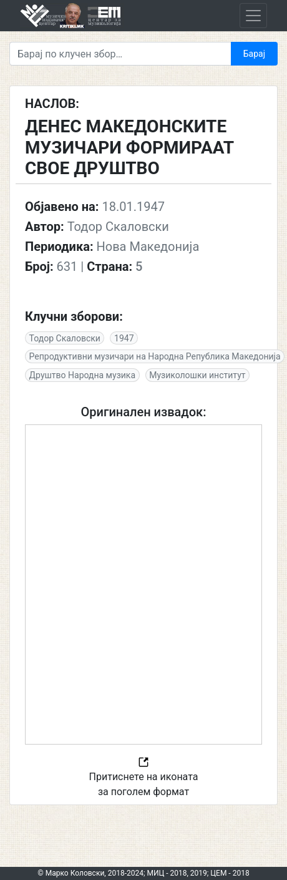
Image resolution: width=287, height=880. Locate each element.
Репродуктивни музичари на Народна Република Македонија (155, 356)
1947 (124, 338)
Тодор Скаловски (64, 338)
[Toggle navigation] (253, 15)
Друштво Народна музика (82, 375)
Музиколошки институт (197, 375)
